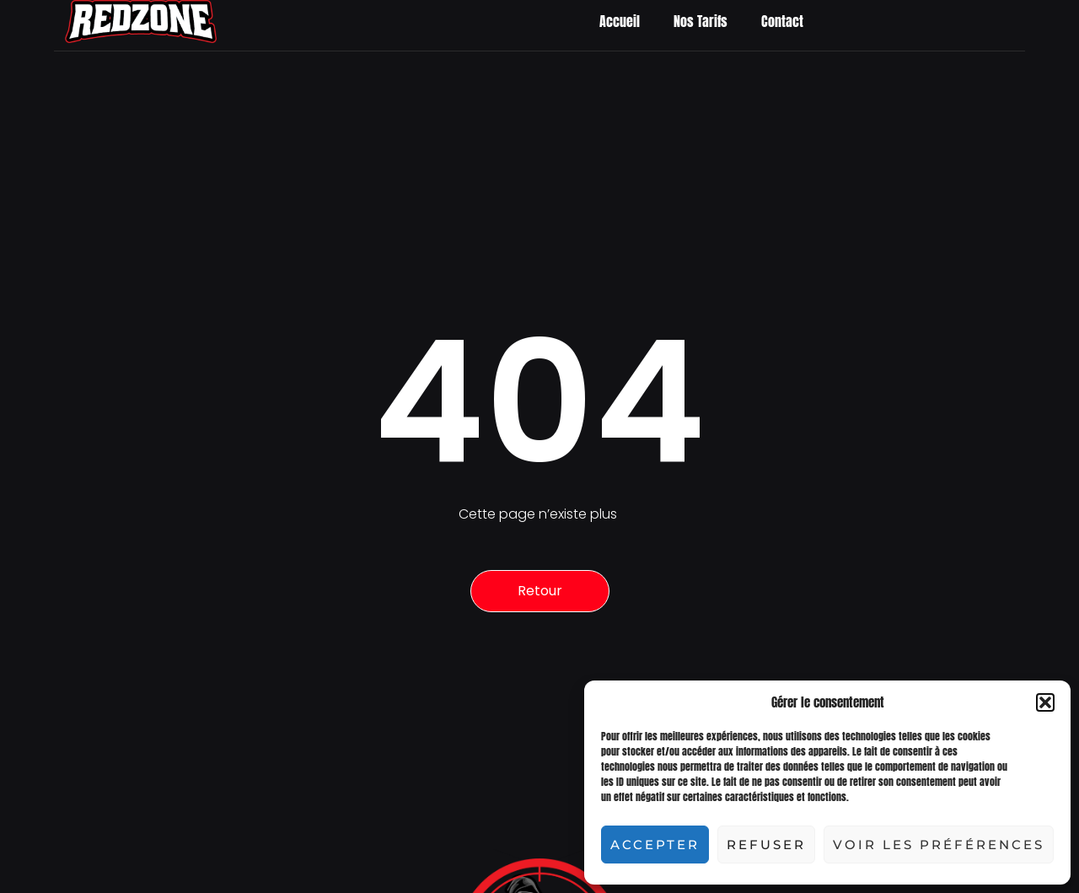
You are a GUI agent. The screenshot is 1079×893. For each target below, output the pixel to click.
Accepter (655, 845)
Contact (782, 21)
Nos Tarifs (700, 21)
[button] (1045, 702)
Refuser (766, 845)
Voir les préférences (938, 845)
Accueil (619, 21)
